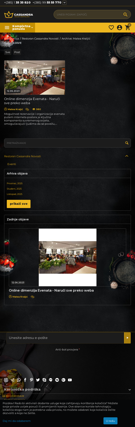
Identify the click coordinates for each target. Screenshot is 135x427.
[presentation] (35, 360)
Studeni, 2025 (14, 188)
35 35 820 (17, 2)
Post (17, 52)
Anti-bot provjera (66, 349)
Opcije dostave (14, 395)
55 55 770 (47, 2)
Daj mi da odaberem (17, 420)
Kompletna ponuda (20, 27)
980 (36, 109)
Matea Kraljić (13, 109)
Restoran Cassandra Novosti (22, 156)
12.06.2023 (13, 91)
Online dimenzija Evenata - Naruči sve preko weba (51, 290)
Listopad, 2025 (14, 194)
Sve (7, 52)
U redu (110, 420)
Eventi (11, 164)
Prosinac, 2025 (14, 183)
